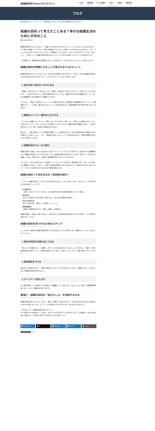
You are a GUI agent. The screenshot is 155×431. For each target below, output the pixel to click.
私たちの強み (103, 421)
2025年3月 (107, 179)
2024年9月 (107, 200)
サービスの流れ (65, 428)
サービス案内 (64, 425)
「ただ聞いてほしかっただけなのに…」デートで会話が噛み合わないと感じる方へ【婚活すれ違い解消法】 (118, 66)
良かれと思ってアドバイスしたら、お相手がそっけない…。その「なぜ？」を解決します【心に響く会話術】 (118, 53)
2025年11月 (108, 162)
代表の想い (103, 425)
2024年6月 (107, 208)
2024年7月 (107, 204)
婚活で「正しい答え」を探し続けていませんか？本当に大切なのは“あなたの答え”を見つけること (118, 117)
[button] (48, 386)
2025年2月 (107, 183)
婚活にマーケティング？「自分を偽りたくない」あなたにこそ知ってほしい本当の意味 (118, 91)
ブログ (101, 428)
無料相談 (63, 421)
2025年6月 (107, 171)
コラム (34, 332)
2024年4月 (107, 212)
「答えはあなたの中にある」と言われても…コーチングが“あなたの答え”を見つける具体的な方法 (118, 104)
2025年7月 (107, 167)
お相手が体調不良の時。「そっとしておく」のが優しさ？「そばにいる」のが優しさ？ (118, 40)
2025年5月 (107, 175)
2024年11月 (108, 196)
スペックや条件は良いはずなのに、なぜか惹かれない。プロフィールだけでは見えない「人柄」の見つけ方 (118, 78)
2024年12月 (108, 192)
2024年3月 (107, 217)
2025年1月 (107, 187)
